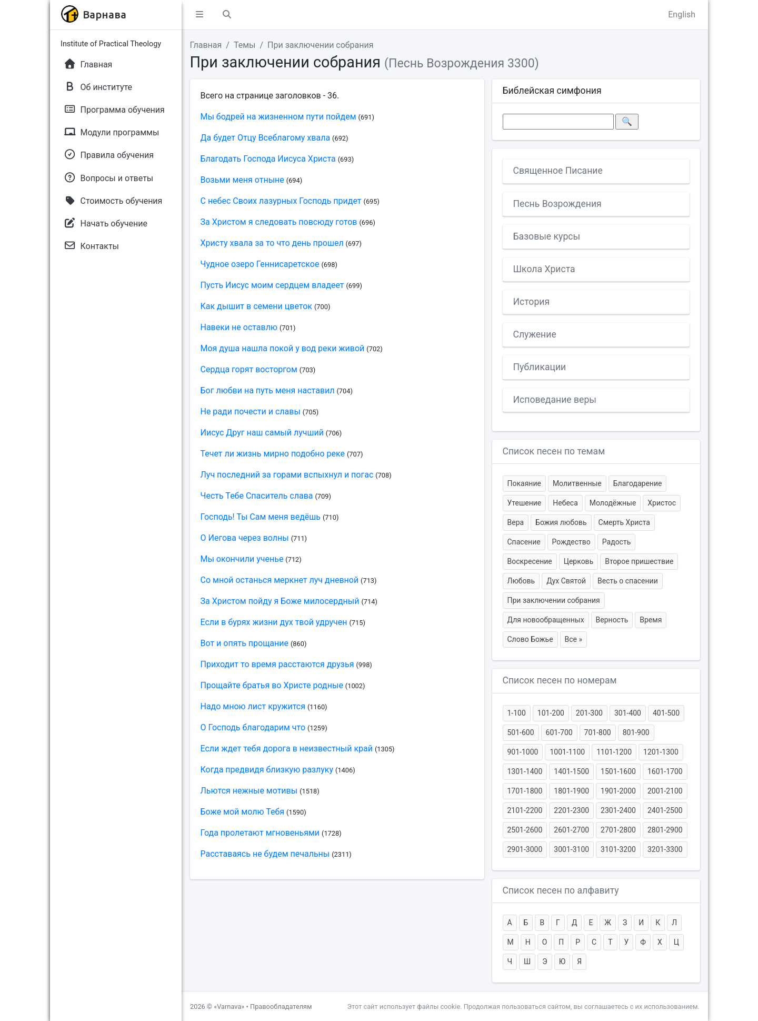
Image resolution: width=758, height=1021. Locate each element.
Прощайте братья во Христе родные (272, 685)
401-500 (666, 713)
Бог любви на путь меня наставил (268, 390)
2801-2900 (665, 830)
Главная (206, 45)
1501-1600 (618, 771)
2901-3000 (525, 849)
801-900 (636, 732)
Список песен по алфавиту (561, 890)
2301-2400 (618, 810)
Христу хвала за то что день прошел (272, 243)
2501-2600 (525, 830)
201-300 (589, 713)
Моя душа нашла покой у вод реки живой (283, 348)
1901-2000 (618, 791)
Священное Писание (558, 170)
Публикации (539, 367)
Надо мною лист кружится (253, 706)
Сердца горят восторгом (249, 369)
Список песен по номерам (560, 680)
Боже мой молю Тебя (243, 812)
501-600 (520, 732)
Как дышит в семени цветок (256, 306)
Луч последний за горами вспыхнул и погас (287, 475)
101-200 (550, 713)
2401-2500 (665, 810)
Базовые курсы (547, 236)
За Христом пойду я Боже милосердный (280, 601)
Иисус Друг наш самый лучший (262, 433)
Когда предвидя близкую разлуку (267, 770)
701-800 (597, 732)
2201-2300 (571, 810)
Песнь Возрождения (557, 204)
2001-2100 (665, 791)
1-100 (516, 713)
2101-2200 (525, 810)
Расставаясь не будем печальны (265, 854)
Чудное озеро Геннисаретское (260, 264)
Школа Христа (544, 269)
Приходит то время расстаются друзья (277, 664)
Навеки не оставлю (239, 327)
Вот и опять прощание (245, 643)
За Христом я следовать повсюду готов (279, 222)
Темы (245, 45)
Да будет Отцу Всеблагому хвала (266, 138)
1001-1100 (567, 752)
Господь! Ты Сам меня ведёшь (261, 517)
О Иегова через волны (245, 538)
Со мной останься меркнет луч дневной (280, 580)
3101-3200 (618, 849)
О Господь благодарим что (253, 727)
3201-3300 (665, 849)
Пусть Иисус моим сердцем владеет (272, 285)
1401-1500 (571, 771)
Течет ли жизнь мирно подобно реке (273, 454)
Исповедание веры (554, 399)
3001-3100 (571, 849)
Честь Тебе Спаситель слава (257, 496)
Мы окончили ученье (242, 559)
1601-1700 (665, 771)
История (531, 301)
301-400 (627, 713)
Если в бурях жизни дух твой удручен (274, 622)
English (681, 14)
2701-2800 (618, 830)
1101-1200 (614, 752)
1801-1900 (571, 791)
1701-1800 (525, 791)
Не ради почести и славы (251, 412)
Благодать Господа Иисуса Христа (268, 159)
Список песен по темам (554, 451)
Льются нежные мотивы (249, 791)
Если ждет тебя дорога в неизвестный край (287, 749)
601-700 (559, 732)
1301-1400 (525, 771)
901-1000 (522, 752)
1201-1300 (661, 752)
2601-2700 (571, 830)
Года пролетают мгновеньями (260, 833)
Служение (534, 334)
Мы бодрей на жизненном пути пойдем (278, 117)
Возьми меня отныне (242, 180)
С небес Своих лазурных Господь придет (281, 201)
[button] (199, 14)
